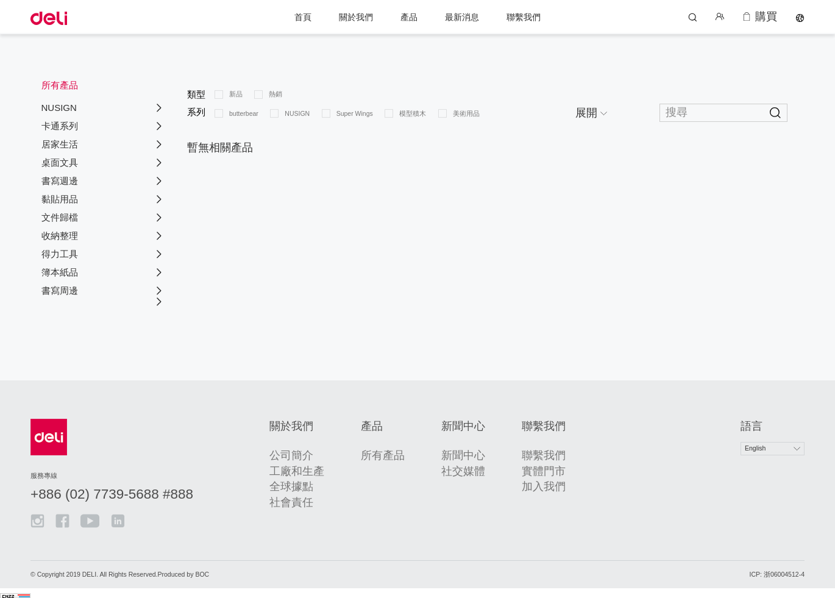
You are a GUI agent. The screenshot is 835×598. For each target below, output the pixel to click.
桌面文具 (59, 162)
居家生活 (59, 144)
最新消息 (462, 16)
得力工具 (59, 254)
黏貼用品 (59, 199)
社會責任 (315, 497)
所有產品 (388, 450)
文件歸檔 (59, 217)
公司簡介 (315, 450)
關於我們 (356, 16)
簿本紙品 (59, 272)
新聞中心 (454, 450)
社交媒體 (454, 465)
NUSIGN (59, 107)
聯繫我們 (523, 16)
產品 (409, 16)
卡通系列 (59, 126)
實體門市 (520, 465)
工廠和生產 (318, 465)
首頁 (302, 16)
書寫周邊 (59, 290)
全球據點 (315, 481)
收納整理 (59, 235)
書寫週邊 (59, 181)
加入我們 (520, 481)
